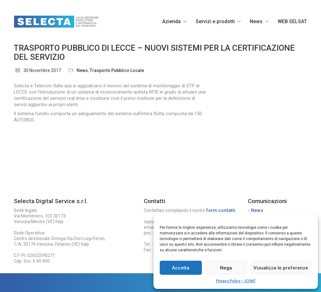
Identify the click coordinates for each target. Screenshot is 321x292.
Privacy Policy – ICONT (236, 281)
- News (255, 210)
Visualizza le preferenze (280, 268)
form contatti (220, 210)
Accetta (180, 268)
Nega (226, 268)
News (82, 70)
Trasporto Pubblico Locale (117, 70)
